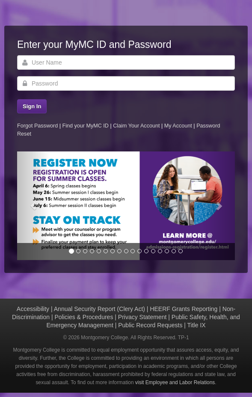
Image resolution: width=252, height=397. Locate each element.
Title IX (196, 325)
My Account (179, 126)
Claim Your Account (137, 126)
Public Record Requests (150, 325)
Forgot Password (37, 126)
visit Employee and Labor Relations (175, 382)
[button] (33, 206)
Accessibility (33, 308)
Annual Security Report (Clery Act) (99, 308)
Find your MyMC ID (85, 126)
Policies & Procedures (83, 317)
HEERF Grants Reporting (183, 308)
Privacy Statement (142, 317)
